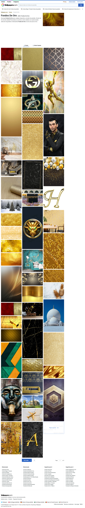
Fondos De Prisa (47, 471)
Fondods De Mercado (27, 485)
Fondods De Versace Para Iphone (51, 478)
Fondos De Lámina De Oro (7, 478)
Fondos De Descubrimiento (50, 472)
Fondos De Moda (5, 472)
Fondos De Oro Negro (48, 484)
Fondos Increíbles (69, 481)
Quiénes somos (4, 499)
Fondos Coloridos (69, 480)
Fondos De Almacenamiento (29, 484)
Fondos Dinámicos (69, 478)
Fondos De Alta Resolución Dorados (51, 480)
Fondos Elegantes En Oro (71, 469)
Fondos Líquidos (47, 474)
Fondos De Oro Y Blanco (49, 485)
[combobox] (48, 5)
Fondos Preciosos (48, 469)
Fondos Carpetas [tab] (37, 45)
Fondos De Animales (70, 483)
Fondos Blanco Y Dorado (49, 483)
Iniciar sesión (72, 1)
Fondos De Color (5, 469)
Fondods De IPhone (70, 477)
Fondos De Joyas (5, 481)
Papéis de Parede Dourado (52, 502)
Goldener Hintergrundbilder (27, 502)
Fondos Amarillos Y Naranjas (50, 481)
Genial (3, 1)
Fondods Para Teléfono (70, 475)
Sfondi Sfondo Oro (64, 502)
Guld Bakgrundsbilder (40, 502)
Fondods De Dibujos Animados (72, 485)
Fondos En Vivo (69, 474)
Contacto (10, 499)
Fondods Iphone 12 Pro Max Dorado (30, 477)
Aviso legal (77, 504)
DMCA (81, 504)
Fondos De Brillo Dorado (7, 480)
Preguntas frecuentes (17, 499)
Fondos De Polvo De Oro (7, 483)
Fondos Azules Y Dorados (7, 475)
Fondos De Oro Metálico (49, 477)
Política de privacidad (58, 504)
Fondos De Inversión (27, 483)
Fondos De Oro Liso (27, 481)
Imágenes (16, 1)
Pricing (64, 1)
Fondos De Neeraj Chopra (28, 475)
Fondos (9, 1)
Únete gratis (80, 1)
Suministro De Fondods (49, 475)
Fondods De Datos (27, 480)
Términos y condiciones (69, 504)
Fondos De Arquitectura (7, 474)
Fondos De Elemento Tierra (7, 477)
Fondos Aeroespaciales (7, 485)
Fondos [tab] (26, 45)
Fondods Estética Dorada (28, 472)
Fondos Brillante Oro (70, 471)
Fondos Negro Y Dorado (7, 471)
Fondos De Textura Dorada (28, 474)
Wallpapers (5, 502)
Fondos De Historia (27, 478)
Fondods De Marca (70, 484)
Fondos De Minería (27, 469)
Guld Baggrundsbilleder (15, 502)
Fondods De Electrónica (7, 484)
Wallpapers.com (4, 12)
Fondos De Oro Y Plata (70, 472)
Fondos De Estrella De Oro (28, 471)
